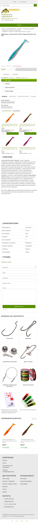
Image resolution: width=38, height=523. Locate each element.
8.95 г (3, 107)
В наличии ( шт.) (7, 110)
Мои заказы (23, 478)
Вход (14, 1)
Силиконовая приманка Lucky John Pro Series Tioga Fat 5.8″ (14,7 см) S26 (27, 149)
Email (4, 272)
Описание (12, 96)
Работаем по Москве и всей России (9, 18)
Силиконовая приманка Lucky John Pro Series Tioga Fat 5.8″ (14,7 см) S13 (10, 149)
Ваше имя (5, 267)
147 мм (12, 102)
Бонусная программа (26, 481)
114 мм (8, 102)
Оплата (4, 489)
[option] (10, 435)
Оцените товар (6, 283)
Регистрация (22, 1)
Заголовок (5, 278)
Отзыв (4, 288)
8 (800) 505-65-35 (5, 16)
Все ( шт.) (16, 110)
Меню (19, 25)
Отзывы (33, 96)
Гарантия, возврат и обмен (9, 484)
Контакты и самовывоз (8, 481)
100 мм (3, 102)
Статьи (4, 463)
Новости (4, 460)
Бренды (4, 492)
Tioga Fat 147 (24, 77)
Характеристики (23, 96)
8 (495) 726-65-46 (5, 14)
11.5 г (6, 107)
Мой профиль (24, 484)
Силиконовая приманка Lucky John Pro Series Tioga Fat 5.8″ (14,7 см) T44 (27, 126)
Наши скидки (5, 478)
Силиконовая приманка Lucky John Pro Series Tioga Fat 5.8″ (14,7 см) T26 (10, 126)
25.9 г (10, 107)
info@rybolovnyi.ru (9, 506)
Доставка (4, 486)
